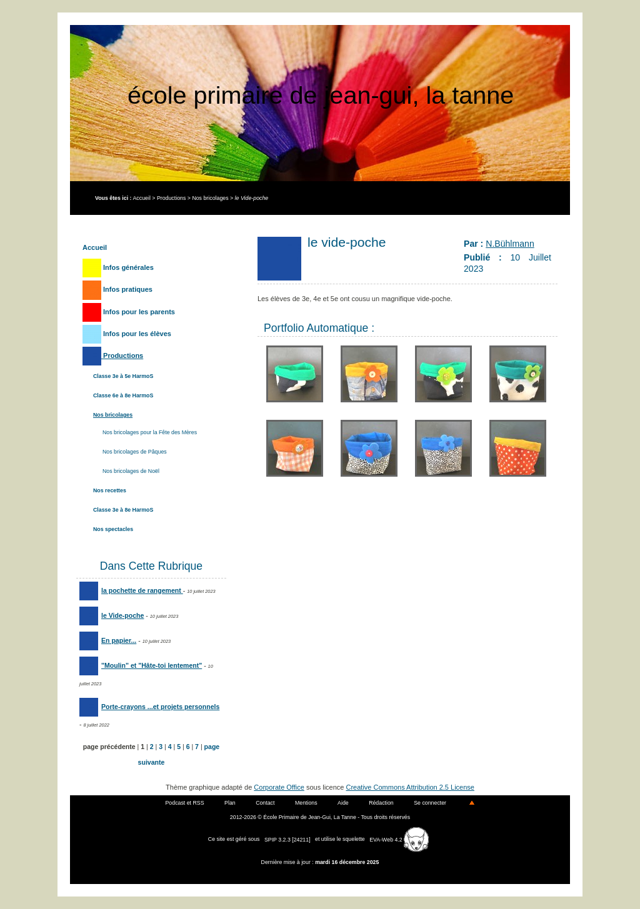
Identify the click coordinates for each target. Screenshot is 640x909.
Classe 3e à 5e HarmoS (123, 376)
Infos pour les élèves (126, 333)
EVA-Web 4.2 (399, 839)
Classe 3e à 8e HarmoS (123, 510)
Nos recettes (109, 490)
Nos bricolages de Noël (130, 471)
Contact (265, 803)
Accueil (141, 198)
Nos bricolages (210, 198)
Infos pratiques (117, 289)
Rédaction (381, 803)
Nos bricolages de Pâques (134, 452)
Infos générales (118, 267)
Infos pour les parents (128, 311)
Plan (230, 803)
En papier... (107, 640)
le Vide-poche (111, 615)
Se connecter (430, 803)
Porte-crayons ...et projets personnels (149, 706)
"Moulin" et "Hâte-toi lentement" (140, 665)
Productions (171, 198)
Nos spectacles (113, 529)
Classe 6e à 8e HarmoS (123, 395)
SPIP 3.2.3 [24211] (287, 840)
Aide (343, 803)
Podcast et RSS (185, 803)
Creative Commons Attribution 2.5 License (410, 787)
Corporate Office (279, 787)
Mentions (306, 803)
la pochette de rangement (131, 590)
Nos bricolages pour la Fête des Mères (149, 432)
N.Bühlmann (510, 244)
